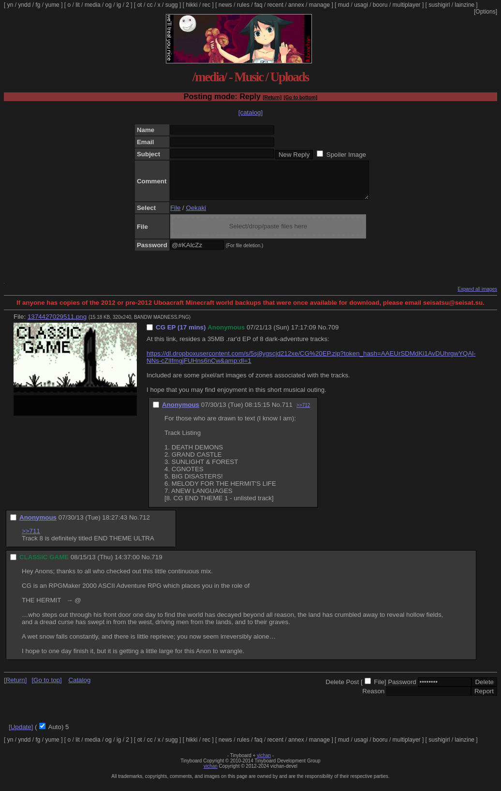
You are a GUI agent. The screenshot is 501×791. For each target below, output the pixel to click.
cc (150, 4)
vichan (264, 762)
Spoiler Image (346, 154)
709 (333, 334)
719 (156, 564)
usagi (361, 4)
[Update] (21, 734)
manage (319, 4)
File (175, 215)
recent (275, 4)
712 (144, 524)
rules (243, 4)
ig (119, 4)
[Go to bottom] (300, 97)
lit (77, 4)
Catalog (79, 687)
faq (258, 4)
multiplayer (407, 4)
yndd (24, 4)
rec (207, 4)
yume (52, 4)
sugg (171, 4)
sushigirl (439, 4)
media (93, 4)
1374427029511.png (57, 324)
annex (296, 4)
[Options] (485, 11)
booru (380, 4)
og (108, 4)
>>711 (31, 538)
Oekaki (196, 215)
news (225, 4)
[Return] (272, 97)
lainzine (464, 4)
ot (139, 4)
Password (402, 689)
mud (343, 4)
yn (10, 4)
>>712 (303, 412)
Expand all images (477, 296)
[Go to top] (46, 687)
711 (287, 412)
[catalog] (250, 112)
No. (323, 334)
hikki (191, 4)
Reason (373, 698)
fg (37, 4)
